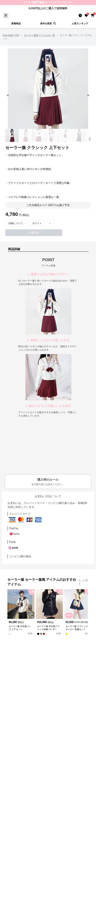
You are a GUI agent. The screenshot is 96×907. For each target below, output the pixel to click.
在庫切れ (33, 232)
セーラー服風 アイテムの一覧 (39, 35)
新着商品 (16, 23)
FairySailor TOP (11, 35)
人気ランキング (80, 23)
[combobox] (17, 223)
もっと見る (83, 582)
